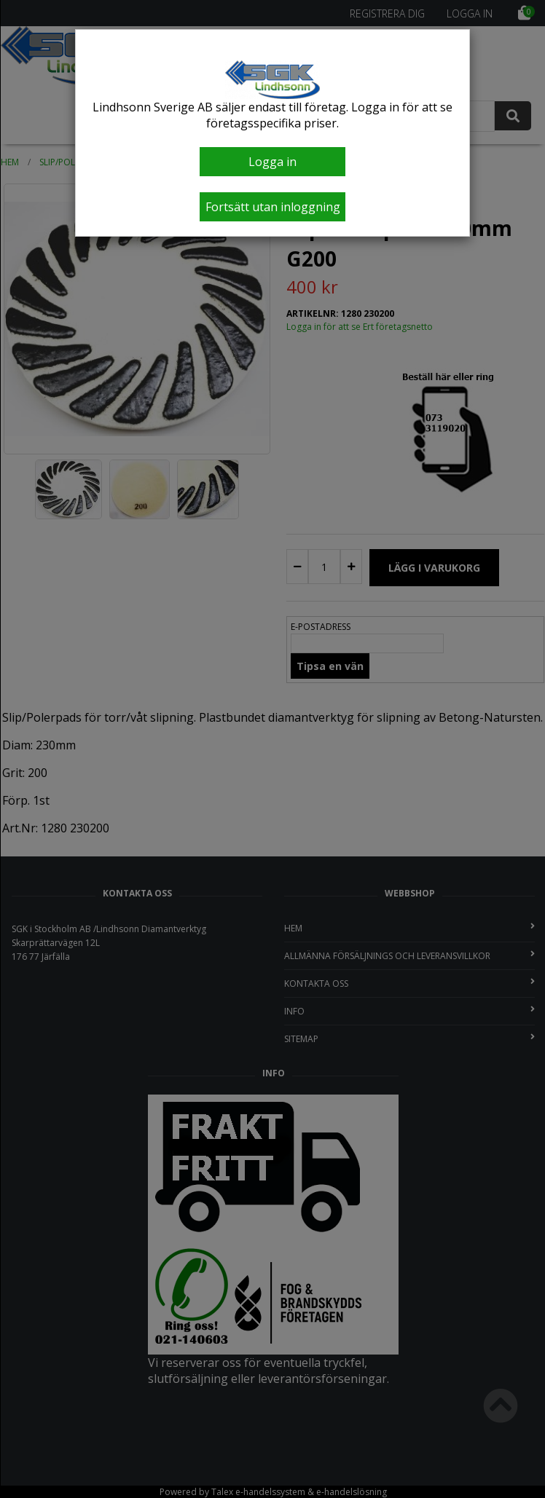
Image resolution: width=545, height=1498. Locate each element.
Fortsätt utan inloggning (272, 207)
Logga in (272, 162)
